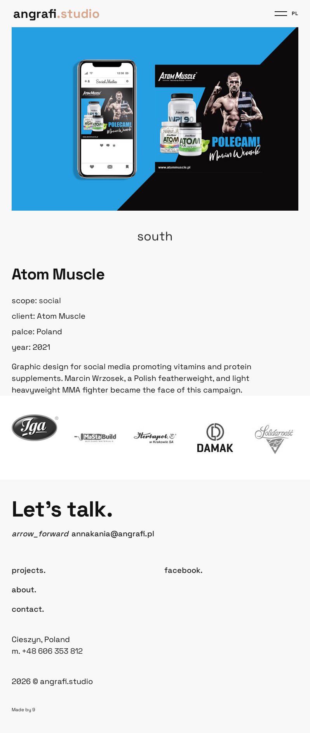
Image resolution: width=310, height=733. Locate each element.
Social (50, 300)
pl (295, 13)
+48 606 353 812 (52, 651)
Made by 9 (23, 710)
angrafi (56, 13)
